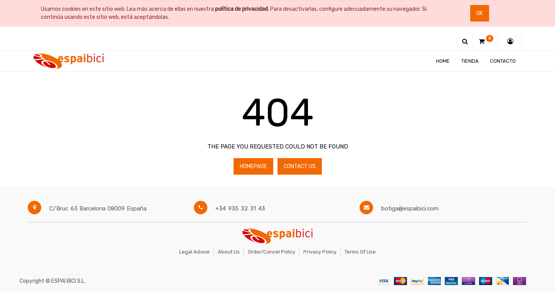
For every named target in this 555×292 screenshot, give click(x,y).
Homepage (253, 166)
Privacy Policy (319, 252)
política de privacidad (241, 9)
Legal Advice (194, 252)
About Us (229, 252)
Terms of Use (360, 252)
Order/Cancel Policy (271, 252)
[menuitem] (443, 61)
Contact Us (300, 166)
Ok (479, 13)
